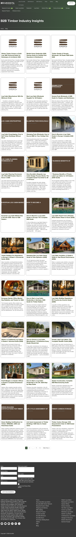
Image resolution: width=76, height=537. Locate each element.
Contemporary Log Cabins (68, 515)
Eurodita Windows (41, 515)
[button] (71, 2)
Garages (62, 6)
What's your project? (22, 466)
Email (2, 476)
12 (40, 453)
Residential (27, 6)
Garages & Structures (67, 517)
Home (37, 500)
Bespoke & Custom (6, 6)
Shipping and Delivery (42, 507)
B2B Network (31, 2)
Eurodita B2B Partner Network (44, 503)
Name (2, 466)
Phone (4, 481)
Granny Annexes (52, 6)
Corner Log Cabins (66, 509)
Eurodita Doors (40, 517)
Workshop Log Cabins (67, 511)
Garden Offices (41, 6)
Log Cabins (33, 6)
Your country (21, 474)
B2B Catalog (39, 509)
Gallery (49, 2)
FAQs (44, 2)
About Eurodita (22, 2)
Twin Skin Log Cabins (67, 507)
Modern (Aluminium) (66, 519)
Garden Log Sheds (66, 513)
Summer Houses (65, 521)
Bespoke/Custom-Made (42, 505)
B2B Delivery (38, 2)
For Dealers (59, 2)
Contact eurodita (40, 513)
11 (36, 453)
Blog (54, 2)
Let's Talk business (8, 492)
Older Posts (47, 453)
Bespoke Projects (70, 6)
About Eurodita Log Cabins (43, 501)
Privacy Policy (27, 486)
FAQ (37, 523)
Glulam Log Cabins (18, 6)
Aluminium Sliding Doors (42, 519)
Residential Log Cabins (67, 501)
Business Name (4, 471)
